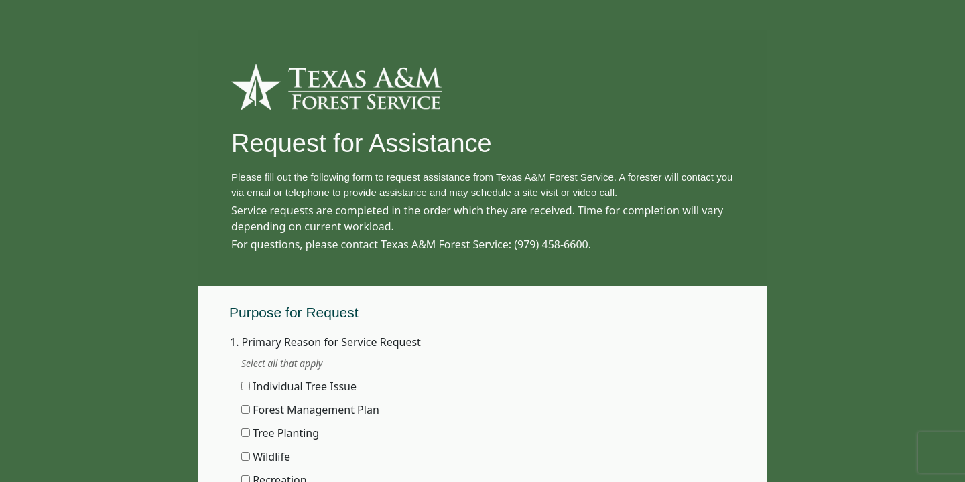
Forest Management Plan (316, 409)
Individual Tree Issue (305, 386)
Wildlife (271, 456)
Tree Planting (286, 433)
